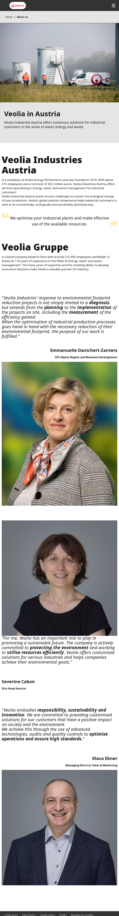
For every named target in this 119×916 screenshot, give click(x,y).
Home (8, 17)
